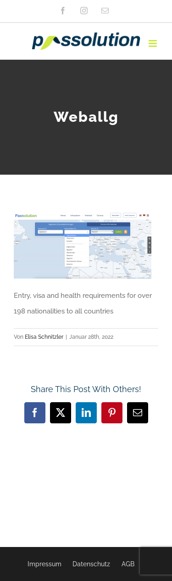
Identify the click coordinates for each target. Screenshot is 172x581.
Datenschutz (91, 564)
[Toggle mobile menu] (153, 43)
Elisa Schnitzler (44, 337)
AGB (128, 564)
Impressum (44, 564)
